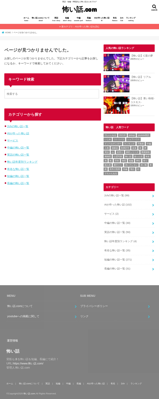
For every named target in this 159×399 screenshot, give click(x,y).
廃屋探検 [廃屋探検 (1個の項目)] (145, 152)
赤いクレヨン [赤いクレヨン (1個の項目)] (131, 165)
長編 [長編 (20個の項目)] (125, 169)
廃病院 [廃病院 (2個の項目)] (108, 156)
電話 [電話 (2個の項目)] (132, 169)
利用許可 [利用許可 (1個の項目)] (125, 148)
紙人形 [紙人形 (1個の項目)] (108, 165)
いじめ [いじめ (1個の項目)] (108, 139)
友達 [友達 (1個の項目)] (134, 148)
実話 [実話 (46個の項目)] (107, 152)
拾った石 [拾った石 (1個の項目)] (138, 156)
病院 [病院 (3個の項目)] (124, 160)
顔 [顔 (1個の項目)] (138, 169)
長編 (88, 19)
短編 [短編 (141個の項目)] (131, 160)
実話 (56, 19)
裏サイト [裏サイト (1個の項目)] (118, 165)
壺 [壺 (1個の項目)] (140, 148)
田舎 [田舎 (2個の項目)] (117, 160)
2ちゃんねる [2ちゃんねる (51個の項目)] (110, 135)
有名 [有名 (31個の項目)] (148, 156)
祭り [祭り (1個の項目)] (145, 160)
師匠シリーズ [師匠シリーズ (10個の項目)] (132, 152)
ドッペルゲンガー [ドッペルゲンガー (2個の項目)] (113, 144)
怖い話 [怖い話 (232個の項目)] (128, 156)
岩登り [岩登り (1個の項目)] (120, 152)
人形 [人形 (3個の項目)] (107, 148)
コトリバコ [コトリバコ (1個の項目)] (119, 139)
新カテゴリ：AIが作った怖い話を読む (80, 26)
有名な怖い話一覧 (18, 169)
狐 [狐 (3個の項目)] (111, 160)
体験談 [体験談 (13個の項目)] (115, 148)
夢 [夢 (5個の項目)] (145, 148)
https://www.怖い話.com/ (28, 363)
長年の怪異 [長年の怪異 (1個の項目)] (115, 169)
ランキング (131, 19)
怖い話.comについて (41, 19)
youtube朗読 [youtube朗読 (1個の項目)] (143, 135)
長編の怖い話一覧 (18, 183)
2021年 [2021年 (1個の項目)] (122, 135)
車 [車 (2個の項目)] (151, 165)
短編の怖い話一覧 (18, 176)
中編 (78, 19)
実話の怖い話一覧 (18, 154)
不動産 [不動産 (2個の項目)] (141, 144)
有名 (114, 19)
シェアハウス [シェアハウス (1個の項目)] (133, 139)
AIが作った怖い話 (101, 19)
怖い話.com (79, 9)
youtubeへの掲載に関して (23, 316)
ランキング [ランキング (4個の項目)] (129, 144)
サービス (12, 140)
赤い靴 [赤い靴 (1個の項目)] (144, 165)
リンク (84, 316)
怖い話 (13, 351)
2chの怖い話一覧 (17, 126)
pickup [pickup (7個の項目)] (132, 135)
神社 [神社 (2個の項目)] (138, 160)
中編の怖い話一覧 (18, 147)
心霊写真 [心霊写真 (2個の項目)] (118, 156)
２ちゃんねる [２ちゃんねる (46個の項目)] (111, 173)
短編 (67, 19)
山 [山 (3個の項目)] (113, 152)
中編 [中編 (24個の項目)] (149, 144)
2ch (121, 19)
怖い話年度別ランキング (22, 161)
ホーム (26, 19)
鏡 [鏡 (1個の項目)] (106, 169)
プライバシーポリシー (94, 306)
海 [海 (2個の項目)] (106, 160)
